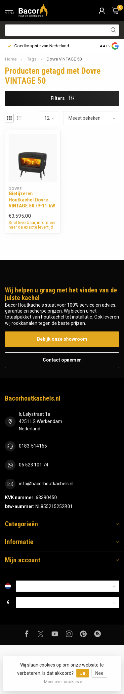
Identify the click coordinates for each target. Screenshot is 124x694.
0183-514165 (33, 446)
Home (11, 59)
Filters (62, 98)
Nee (99, 673)
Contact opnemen (62, 360)
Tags (31, 59)
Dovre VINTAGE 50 (64, 59)
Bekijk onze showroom (62, 339)
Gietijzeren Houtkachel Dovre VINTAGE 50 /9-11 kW (32, 200)
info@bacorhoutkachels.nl (46, 483)
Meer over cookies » (63, 681)
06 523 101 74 (33, 464)
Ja (82, 673)
